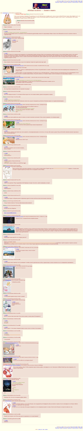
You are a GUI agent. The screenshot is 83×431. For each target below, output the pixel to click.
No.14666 (18, 356)
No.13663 (18, 91)
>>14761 (14, 381)
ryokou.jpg (6, 379)
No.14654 (19, 298)
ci (69, 0)
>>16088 (6, 420)
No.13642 (18, 29)
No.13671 (18, 151)
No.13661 (18, 76)
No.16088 (18, 414)
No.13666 (18, 114)
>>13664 (6, 197)
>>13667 (6, 130)
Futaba (61, 1)
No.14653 (19, 293)
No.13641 (18, 24)
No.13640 (32, 20)
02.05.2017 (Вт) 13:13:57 (9, 165)
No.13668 (18, 128)
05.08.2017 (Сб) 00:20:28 (9, 215)
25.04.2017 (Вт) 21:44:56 (9, 114)
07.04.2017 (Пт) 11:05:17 (9, 24)
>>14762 (14, 402)
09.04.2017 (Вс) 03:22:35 (9, 51)
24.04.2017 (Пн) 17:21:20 (9, 96)
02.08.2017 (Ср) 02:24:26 (9, 210)
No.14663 (18, 341)
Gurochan (65, 1)
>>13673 (6, 181)
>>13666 (17, 122)
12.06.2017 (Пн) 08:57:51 (9, 185)
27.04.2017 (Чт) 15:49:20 (9, 157)
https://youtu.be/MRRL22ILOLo (10, 212)
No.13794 (18, 205)
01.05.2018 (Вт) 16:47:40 (9, 356)
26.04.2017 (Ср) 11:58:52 (9, 135)
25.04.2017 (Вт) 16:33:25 (9, 103)
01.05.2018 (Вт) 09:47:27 (9, 325)
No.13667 (18, 119)
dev (62, 0)
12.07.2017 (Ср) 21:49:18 (9, 200)
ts (67, 0)
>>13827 (6, 236)
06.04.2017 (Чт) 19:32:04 (23, 20)
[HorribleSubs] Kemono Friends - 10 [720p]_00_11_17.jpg (14, 216)
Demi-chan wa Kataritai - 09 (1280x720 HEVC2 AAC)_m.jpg (14, 65)
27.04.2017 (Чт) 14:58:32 (9, 151)
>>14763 (14, 405)
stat (81, 0)
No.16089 (18, 418)
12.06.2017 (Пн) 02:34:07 (9, 179)
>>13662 (6, 93)
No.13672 (18, 157)
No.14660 (18, 325)
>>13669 (6, 146)
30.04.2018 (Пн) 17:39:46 (9, 318)
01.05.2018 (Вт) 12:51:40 (9, 337)
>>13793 (6, 207)
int (73, 0)
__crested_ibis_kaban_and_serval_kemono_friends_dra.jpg (14, 77)
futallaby (46, 429)
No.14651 (18, 278)
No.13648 (18, 51)
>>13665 (6, 116)
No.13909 (18, 259)
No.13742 (19, 179)
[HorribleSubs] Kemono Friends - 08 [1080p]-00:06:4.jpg (13, 104)
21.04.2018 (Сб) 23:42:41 (9, 278)
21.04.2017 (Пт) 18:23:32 (9, 91)
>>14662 (17, 344)
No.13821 (18, 210)
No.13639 (41, 14)
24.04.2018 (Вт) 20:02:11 (9, 313)
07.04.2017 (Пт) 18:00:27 (9, 29)
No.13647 (18, 37)
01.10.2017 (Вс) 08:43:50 (9, 239)
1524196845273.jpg (8, 280)
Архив (73, 1)
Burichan (57, 1)
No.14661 (18, 330)
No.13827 (18, 224)
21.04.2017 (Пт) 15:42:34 (9, 86)
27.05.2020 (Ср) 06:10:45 (9, 418)
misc (76, 0)
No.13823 (18, 215)
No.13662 (18, 86)
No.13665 (18, 103)
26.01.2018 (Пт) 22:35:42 (9, 264)
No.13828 (18, 234)
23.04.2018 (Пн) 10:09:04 (9, 293)
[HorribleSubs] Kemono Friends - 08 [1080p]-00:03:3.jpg (13, 120)
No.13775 (18, 195)
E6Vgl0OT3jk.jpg (7, 166)
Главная (80, 1)
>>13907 (17, 249)
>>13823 (17, 227)
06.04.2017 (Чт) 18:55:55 (27, 14)
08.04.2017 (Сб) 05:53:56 (9, 37)
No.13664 (19, 96)
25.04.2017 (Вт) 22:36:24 (9, 119)
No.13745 (19, 190)
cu (60, 0)
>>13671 (6, 159)
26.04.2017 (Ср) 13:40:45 (9, 144)
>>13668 (17, 138)
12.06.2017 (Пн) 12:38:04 (9, 190)
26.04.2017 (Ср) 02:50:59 (9, 128)
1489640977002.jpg (8, 38)
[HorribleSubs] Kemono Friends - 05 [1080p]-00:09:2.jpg (13, 136)
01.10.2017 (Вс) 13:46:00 (9, 246)
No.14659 (19, 318)
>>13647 (6, 53)
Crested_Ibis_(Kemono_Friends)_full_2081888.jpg (13, 365)
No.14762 (18, 378)
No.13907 (18, 239)
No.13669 (18, 135)
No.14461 (18, 264)
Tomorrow (69, 1)
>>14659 (6, 327)
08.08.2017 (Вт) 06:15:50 (9, 224)
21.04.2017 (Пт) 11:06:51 (9, 76)
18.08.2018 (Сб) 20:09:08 (9, 378)
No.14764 (18, 399)
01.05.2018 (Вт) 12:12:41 (9, 330)
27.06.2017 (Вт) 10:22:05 (9, 195)
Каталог (76, 1)
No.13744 (19, 185)
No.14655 (18, 313)
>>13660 (17, 79)
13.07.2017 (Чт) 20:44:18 (9, 205)
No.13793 (18, 200)
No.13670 (18, 144)
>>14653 (13, 301)
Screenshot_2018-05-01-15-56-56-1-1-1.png (12, 357)
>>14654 (6, 315)
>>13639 (6, 31)
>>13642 (14, 40)
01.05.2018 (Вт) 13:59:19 (9, 341)
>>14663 (15, 359)
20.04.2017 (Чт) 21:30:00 (9, 64)
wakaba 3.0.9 (40, 429)
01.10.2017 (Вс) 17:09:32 (9, 259)
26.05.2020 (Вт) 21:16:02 (9, 414)
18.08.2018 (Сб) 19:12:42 (13, 364)
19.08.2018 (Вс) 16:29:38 (9, 399)
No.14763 (18, 395)
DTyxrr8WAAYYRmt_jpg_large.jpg (10, 266)
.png (5, 225)
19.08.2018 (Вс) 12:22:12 (9, 395)
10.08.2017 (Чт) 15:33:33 (9, 234)
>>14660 (6, 332)
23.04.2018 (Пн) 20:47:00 (9, 298)
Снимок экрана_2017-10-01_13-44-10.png (11, 247)
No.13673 (18, 165)
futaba (43, 429)
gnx (72, 0)
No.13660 (18, 64)
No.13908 (18, 246)
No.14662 (18, 337)
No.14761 (27, 364)
